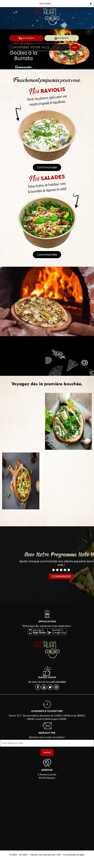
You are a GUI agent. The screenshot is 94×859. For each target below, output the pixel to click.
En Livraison (26, 38)
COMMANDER (61, 576)
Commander (47, 167)
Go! (74, 47)
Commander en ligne (73, 854)
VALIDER (47, 752)
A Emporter (62, 38)
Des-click (56, 854)
